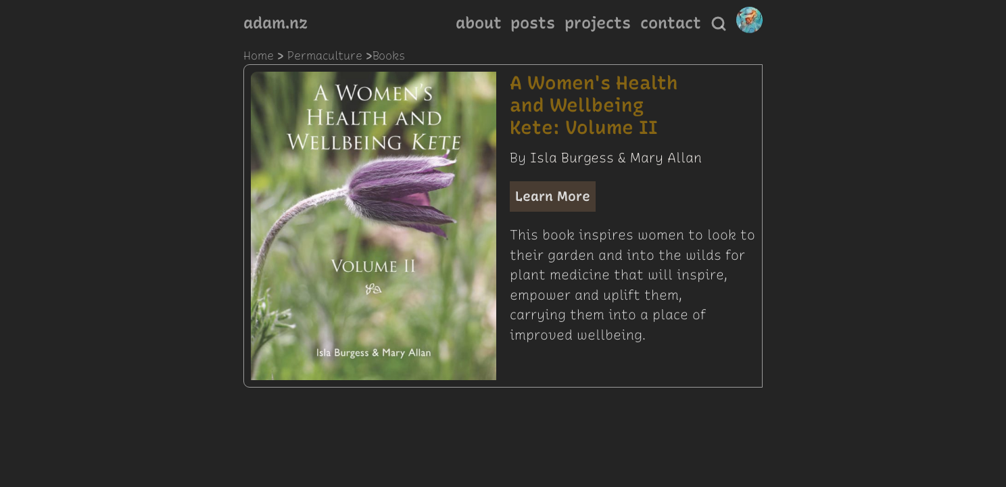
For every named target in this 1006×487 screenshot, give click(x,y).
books (389, 55)
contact (670, 23)
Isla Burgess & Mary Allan (616, 157)
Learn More (552, 196)
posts (532, 23)
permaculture (324, 55)
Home (258, 55)
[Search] (719, 24)
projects (598, 23)
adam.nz (275, 23)
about (479, 23)
